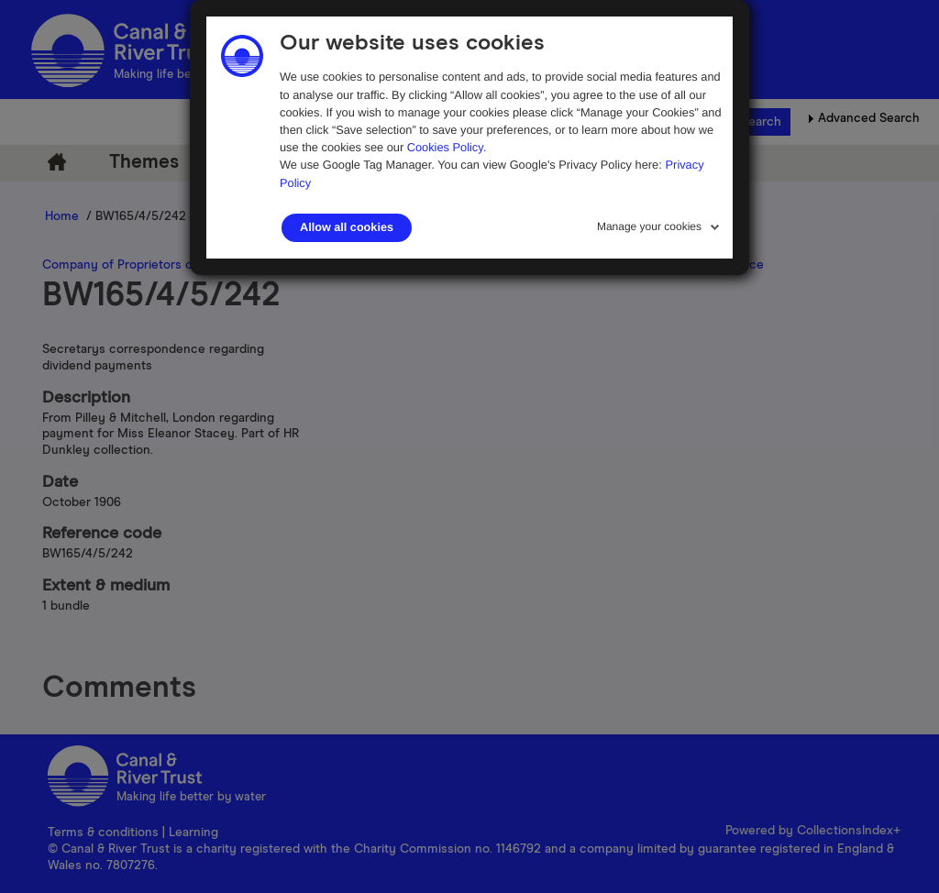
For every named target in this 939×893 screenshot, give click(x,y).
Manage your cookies (649, 226)
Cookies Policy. (447, 147)
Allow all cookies (346, 227)
